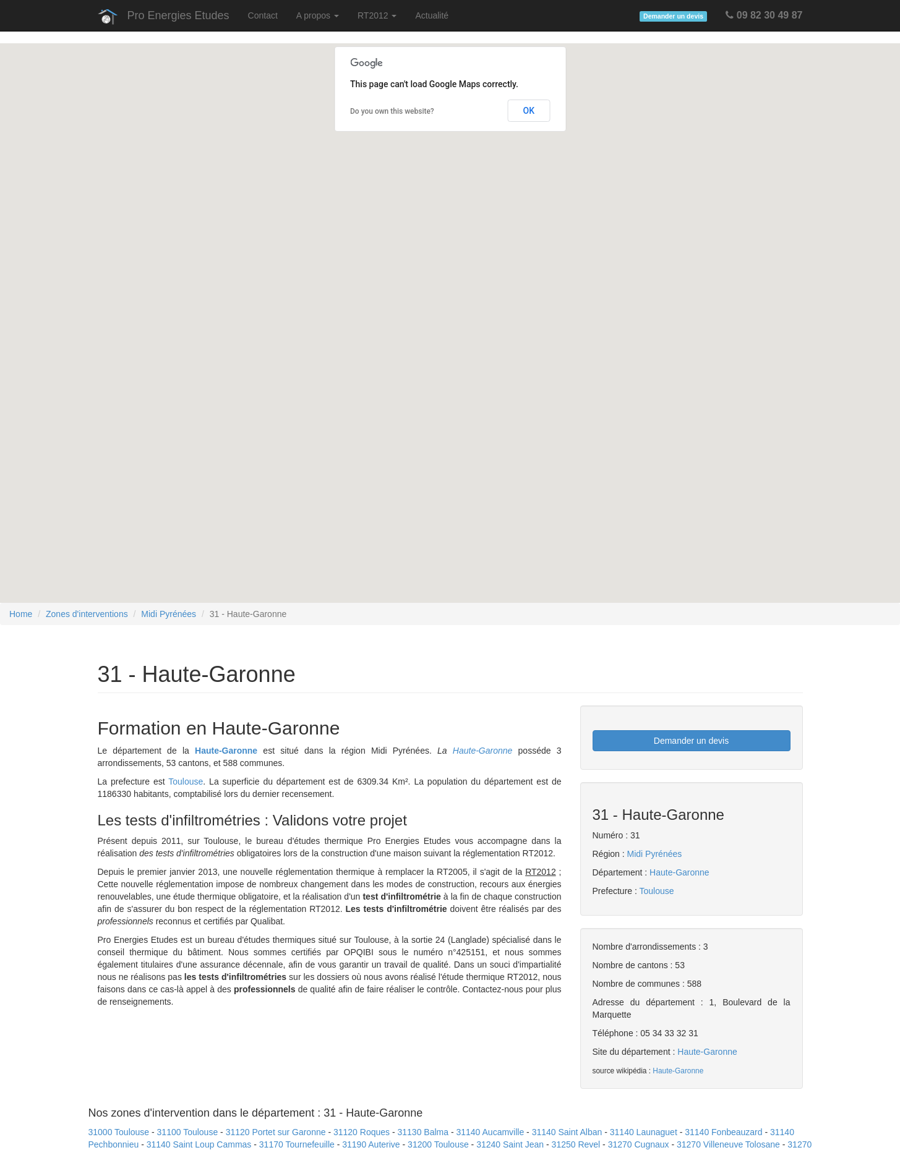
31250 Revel (576, 1144)
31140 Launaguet (643, 1132)
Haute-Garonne (226, 751)
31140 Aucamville (490, 1132)
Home (20, 614)
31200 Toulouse (438, 1144)
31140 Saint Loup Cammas (199, 1144)
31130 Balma (423, 1132)
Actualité (431, 15)
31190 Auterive (371, 1144)
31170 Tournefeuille (297, 1144)
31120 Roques (361, 1132)
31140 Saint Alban (567, 1132)
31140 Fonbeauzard (723, 1132)
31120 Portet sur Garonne (276, 1132)
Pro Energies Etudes (178, 15)
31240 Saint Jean (510, 1144)
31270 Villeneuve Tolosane (728, 1144)
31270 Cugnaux (638, 1144)
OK (529, 111)
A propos (317, 15)
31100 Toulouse (187, 1132)
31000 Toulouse (119, 1132)
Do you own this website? (392, 111)
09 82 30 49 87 (764, 15)
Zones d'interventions (87, 614)
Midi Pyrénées (168, 614)
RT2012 (377, 15)
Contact (263, 15)
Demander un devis (691, 741)
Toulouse (185, 781)
